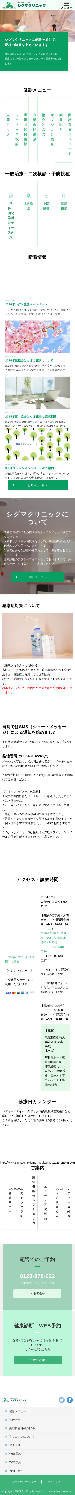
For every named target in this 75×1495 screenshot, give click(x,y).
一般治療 (14, 1419)
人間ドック (8, 124)
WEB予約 (39, 1360)
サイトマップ (55, 1481)
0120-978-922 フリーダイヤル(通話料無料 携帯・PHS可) (55, 938)
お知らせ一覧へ (37, 485)
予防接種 (46, 206)
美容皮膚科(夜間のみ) (22, 1428)
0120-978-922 (37, 1276)
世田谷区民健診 (25, 129)
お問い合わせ (17, 1471)
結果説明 (61, 122)
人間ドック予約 (21, 1202)
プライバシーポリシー (25, 1481)
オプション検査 (52, 129)
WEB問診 (15, 1453)
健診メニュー (17, 1411)
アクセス (14, 1445)
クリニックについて (21, 1436)
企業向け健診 (34, 127)
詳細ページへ (37, 577)
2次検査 (28, 206)
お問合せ (39, 1293)
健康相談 (64, 206)
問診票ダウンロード (70, 134)
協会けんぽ (43, 124)
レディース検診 (17, 129)
